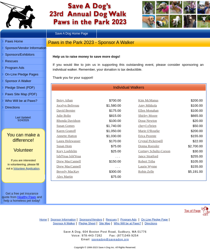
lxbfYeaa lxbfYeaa (69, 156)
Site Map (104, 223)
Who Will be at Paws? (21, 101)
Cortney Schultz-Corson (154, 151)
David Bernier (66, 110)
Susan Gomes (66, 126)
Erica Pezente (147, 136)
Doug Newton (147, 120)
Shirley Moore (147, 115)
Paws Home (14, 41)
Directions (12, 107)
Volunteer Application (26, 168)
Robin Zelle (146, 171)
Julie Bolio (64, 115)
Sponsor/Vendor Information (25, 48)
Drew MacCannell (69, 161)
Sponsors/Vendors (90, 219)
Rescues (11, 61)
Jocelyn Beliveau (68, 105)
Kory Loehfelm (67, 151)
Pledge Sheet (87, 223)
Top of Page (192, 211)
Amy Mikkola (147, 105)
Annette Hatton (67, 136)
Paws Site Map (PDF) (21, 94)
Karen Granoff (66, 131)
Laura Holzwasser (68, 141)
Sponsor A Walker (18, 81)
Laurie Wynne (147, 166)
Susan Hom (64, 146)
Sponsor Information (63, 219)
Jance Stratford (148, 156)
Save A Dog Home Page (71, 33)
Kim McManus (148, 100)
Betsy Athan (65, 100)
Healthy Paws (26, 197)
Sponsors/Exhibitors (20, 54)
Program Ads (14, 68)
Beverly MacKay (68, 171)
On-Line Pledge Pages (21, 74)
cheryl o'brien (147, 126)
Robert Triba (146, 161)
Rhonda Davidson (68, 120)
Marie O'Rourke (149, 131)
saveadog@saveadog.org (110, 239)
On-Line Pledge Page (154, 219)
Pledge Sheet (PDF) (20, 87)
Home (43, 219)
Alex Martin (65, 176)
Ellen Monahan (148, 110)
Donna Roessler (148, 146)
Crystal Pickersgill (150, 141)
